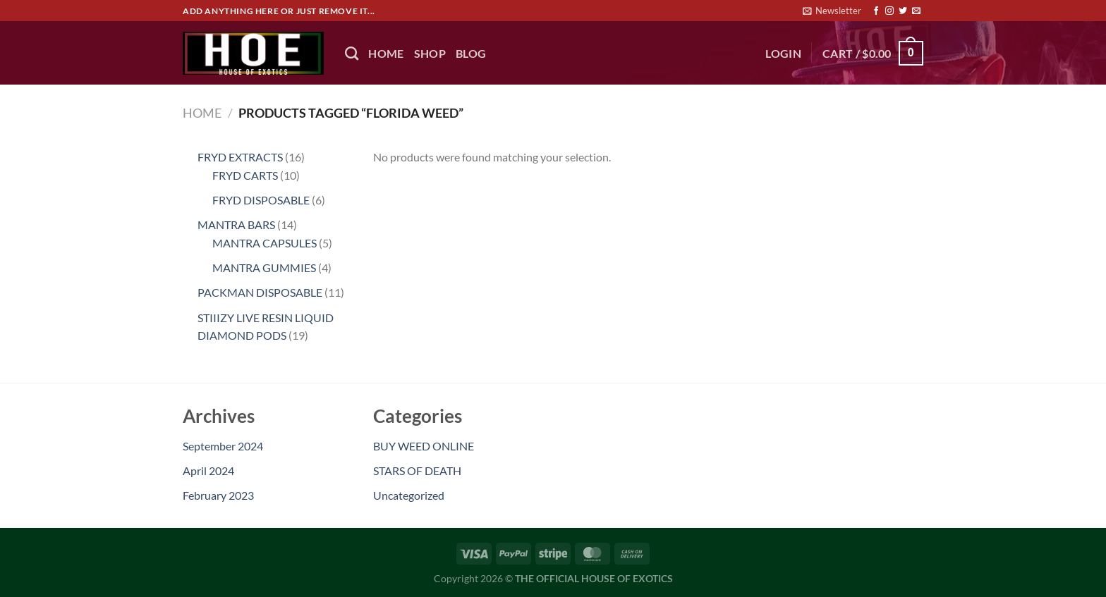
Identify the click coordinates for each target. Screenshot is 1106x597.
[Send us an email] (916, 11)
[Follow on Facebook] (876, 11)
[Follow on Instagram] (889, 11)
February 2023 (218, 495)
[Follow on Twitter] (903, 11)
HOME (385, 53)
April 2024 (208, 470)
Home (202, 113)
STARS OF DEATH (417, 470)
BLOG (471, 53)
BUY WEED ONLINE (423, 446)
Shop (430, 53)
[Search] (351, 53)
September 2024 (223, 446)
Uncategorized (408, 495)
